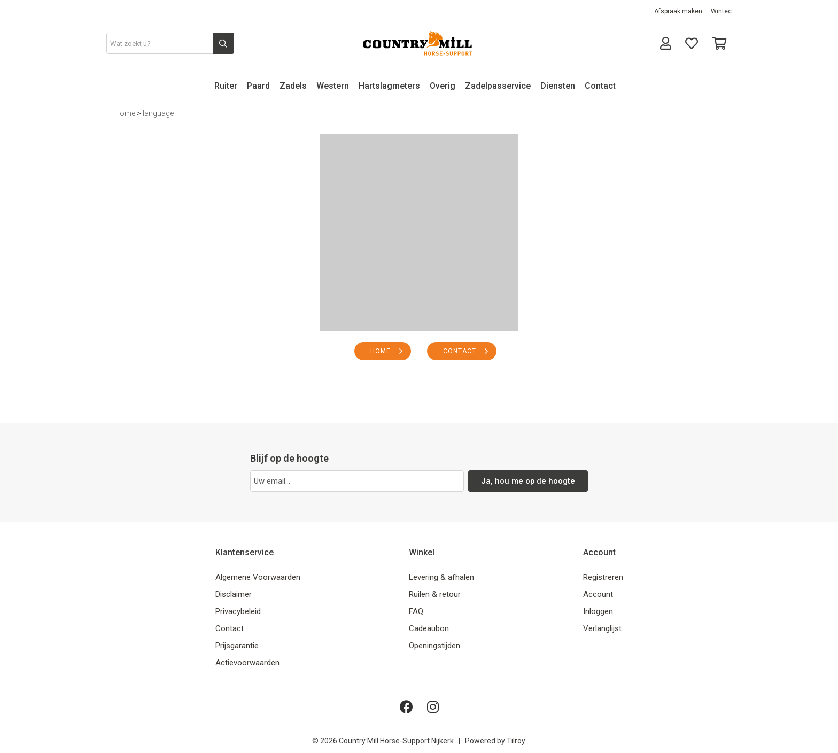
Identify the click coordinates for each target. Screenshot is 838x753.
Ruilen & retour (435, 594)
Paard (258, 86)
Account (598, 594)
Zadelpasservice (498, 86)
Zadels (293, 86)
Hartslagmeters (389, 86)
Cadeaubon (429, 628)
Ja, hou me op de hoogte (528, 481)
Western (332, 86)
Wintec (721, 11)
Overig (442, 86)
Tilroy (516, 740)
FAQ (416, 611)
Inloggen (598, 611)
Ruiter (225, 86)
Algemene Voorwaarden (257, 577)
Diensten (557, 86)
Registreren (603, 577)
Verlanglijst (602, 628)
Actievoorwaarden (247, 662)
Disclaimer (233, 594)
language (158, 113)
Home (124, 113)
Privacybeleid (238, 611)
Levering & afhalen (441, 577)
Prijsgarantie (237, 645)
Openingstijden (434, 645)
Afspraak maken (678, 11)
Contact (600, 86)
